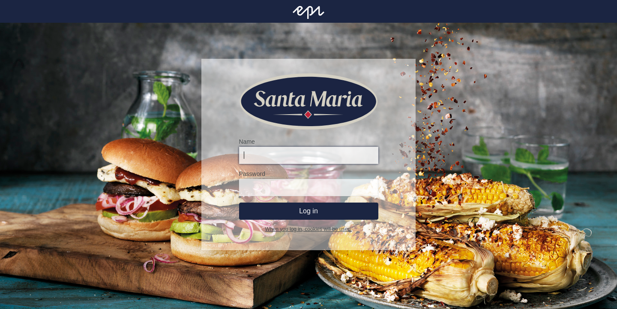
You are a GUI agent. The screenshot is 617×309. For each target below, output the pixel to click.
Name (247, 141)
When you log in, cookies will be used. (308, 229)
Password (252, 173)
